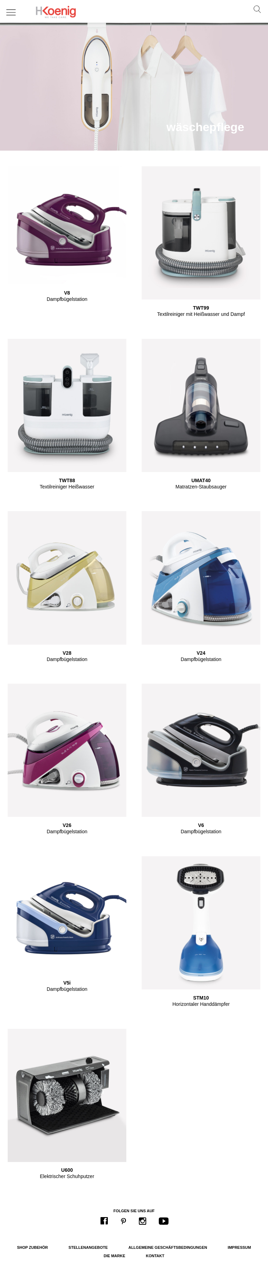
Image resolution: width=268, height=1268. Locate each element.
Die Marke (114, 1256)
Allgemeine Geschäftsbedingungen (167, 1247)
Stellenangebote (87, 1247)
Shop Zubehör (32, 1247)
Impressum (239, 1247)
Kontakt (155, 1256)
